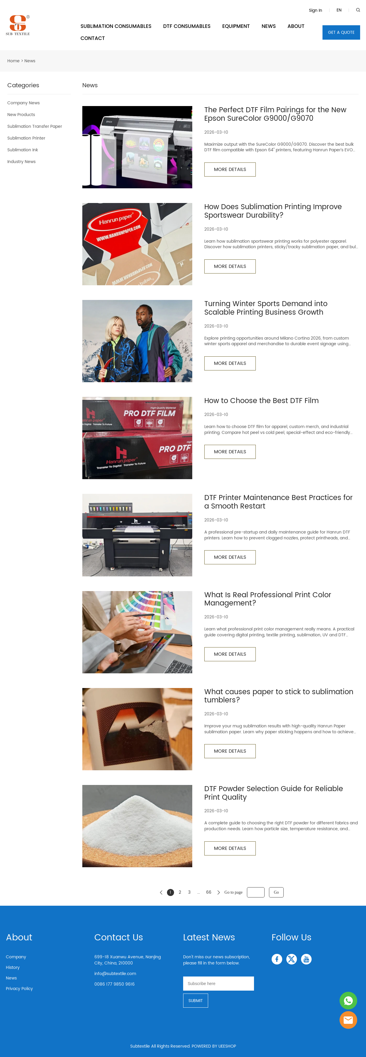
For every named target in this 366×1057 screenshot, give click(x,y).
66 (208, 892)
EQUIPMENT (236, 26)
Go (276, 892)
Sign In (315, 10)
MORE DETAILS (230, 169)
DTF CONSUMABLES (186, 26)
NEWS (269, 26)
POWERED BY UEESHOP (214, 1046)
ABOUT (296, 26)
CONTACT (93, 38)
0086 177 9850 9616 (114, 984)
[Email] (218, 984)
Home (13, 61)
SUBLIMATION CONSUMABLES (116, 26)
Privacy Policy (19, 988)
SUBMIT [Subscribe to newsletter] (195, 1000)
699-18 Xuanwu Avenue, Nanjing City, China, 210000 (127, 960)
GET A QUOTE (341, 32)
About (19, 938)
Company (16, 957)
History (13, 967)
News (11, 978)
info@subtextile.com (115, 973)
